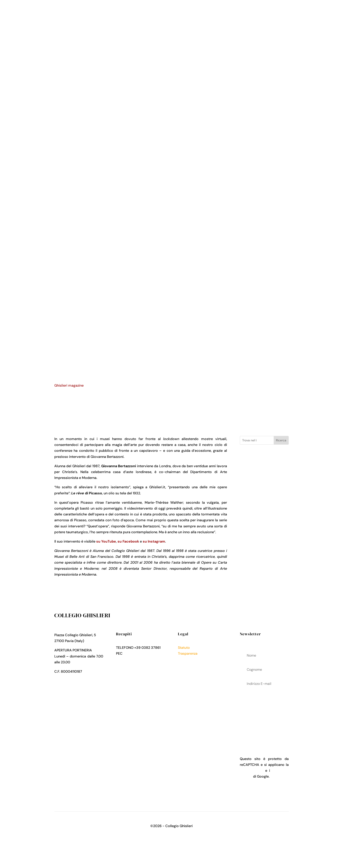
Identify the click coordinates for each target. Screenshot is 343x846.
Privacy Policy (189, 659)
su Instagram (154, 541)
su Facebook (128, 541)
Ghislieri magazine (69, 385)
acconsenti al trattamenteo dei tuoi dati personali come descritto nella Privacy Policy (264, 715)
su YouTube (106, 541)
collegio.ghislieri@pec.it (142, 653)
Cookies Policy (190, 665)
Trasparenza (187, 653)
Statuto (184, 647)
